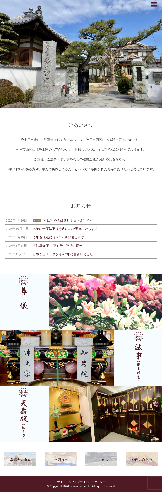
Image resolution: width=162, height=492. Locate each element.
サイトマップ (65, 481)
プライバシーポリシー (91, 481)
